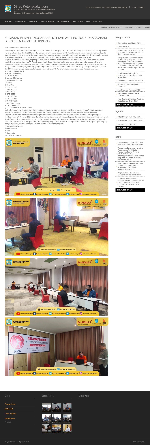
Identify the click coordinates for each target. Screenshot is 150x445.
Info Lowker (78, 22)
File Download (63, 22)
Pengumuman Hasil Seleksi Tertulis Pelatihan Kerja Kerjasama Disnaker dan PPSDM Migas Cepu (131, 52)
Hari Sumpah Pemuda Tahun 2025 (130, 81)
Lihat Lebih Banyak (125, 105)
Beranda (8, 22)
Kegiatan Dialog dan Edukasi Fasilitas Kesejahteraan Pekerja (129, 174)
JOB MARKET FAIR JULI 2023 (129, 117)
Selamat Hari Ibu (124, 47)
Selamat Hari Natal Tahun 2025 (129, 43)
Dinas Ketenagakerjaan (31, 6)
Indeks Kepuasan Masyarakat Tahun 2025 (128, 85)
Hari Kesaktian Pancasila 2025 (129, 90)
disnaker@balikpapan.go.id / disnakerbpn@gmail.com (107, 7)
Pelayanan (33, 22)
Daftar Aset (9, 409)
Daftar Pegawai (10, 414)
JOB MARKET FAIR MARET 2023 (130, 120)
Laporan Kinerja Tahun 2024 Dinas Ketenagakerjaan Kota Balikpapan (130, 143)
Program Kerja (47, 22)
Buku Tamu (97, 22)
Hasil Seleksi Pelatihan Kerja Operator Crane (128, 94)
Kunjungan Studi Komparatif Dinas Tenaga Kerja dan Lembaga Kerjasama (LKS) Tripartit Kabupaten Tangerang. (130, 166)
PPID (88, 22)
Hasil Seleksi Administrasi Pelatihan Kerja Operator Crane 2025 (131, 100)
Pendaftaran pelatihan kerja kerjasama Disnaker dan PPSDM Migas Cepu (130, 75)
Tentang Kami (20, 22)
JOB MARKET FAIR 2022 (127, 124)
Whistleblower (10, 418)
